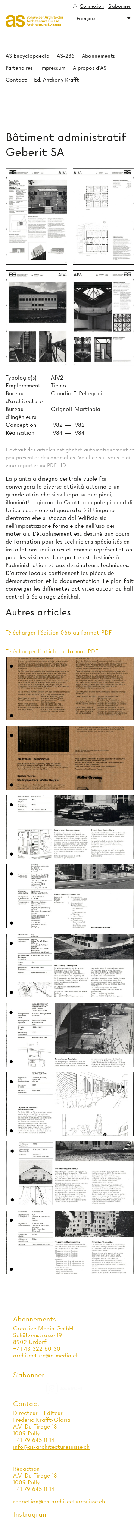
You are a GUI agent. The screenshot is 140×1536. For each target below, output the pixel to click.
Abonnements (98, 56)
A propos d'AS (89, 68)
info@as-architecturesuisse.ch (51, 1447)
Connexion (92, 6)
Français (103, 18)
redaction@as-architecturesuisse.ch (59, 1501)
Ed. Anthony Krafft (56, 80)
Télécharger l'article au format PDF (52, 651)
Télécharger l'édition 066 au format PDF (59, 632)
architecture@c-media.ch (46, 1355)
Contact (16, 80)
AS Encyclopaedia (27, 56)
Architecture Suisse (34, 21)
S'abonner (119, 6)
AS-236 (65, 56)
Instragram (30, 1514)
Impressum (52, 68)
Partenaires (19, 68)
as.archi (73, 1388)
